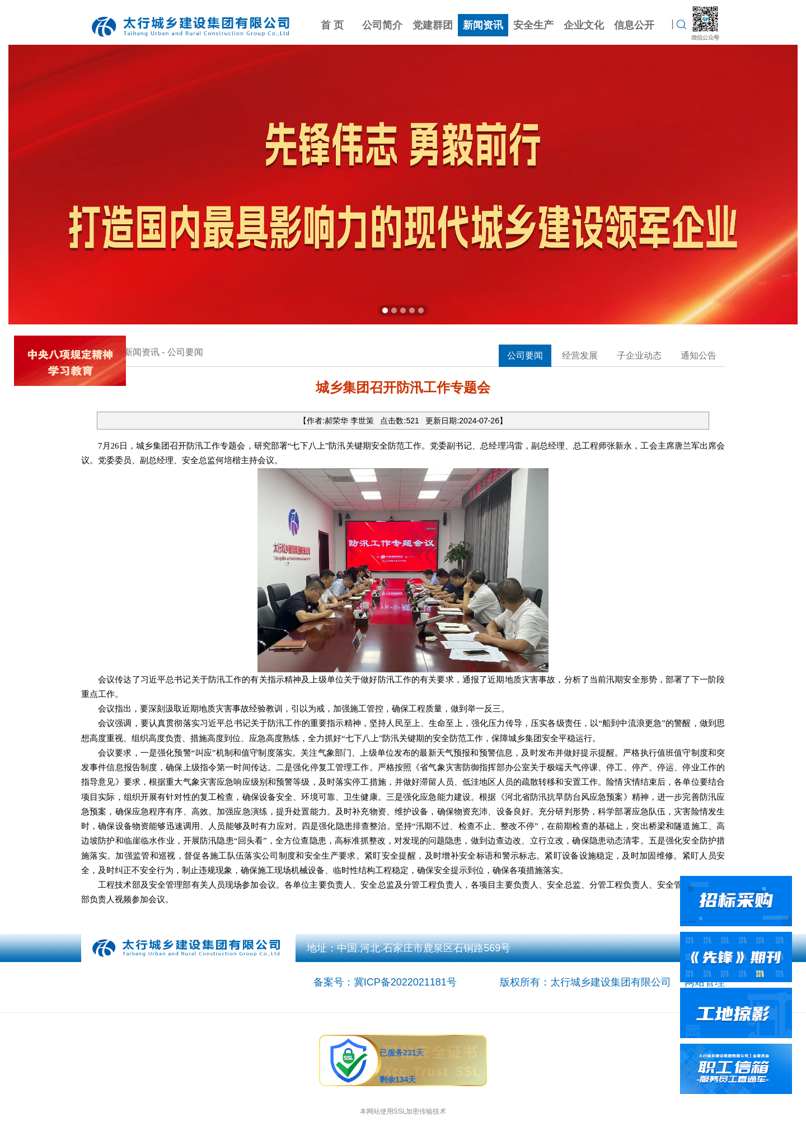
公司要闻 (525, 355)
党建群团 (433, 25)
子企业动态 (639, 355)
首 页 (332, 25)
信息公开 (634, 25)
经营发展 (580, 355)
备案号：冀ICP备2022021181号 (385, 982)
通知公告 (698, 355)
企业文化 (584, 25)
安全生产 (533, 25)
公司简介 (382, 25)
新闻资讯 (483, 25)
